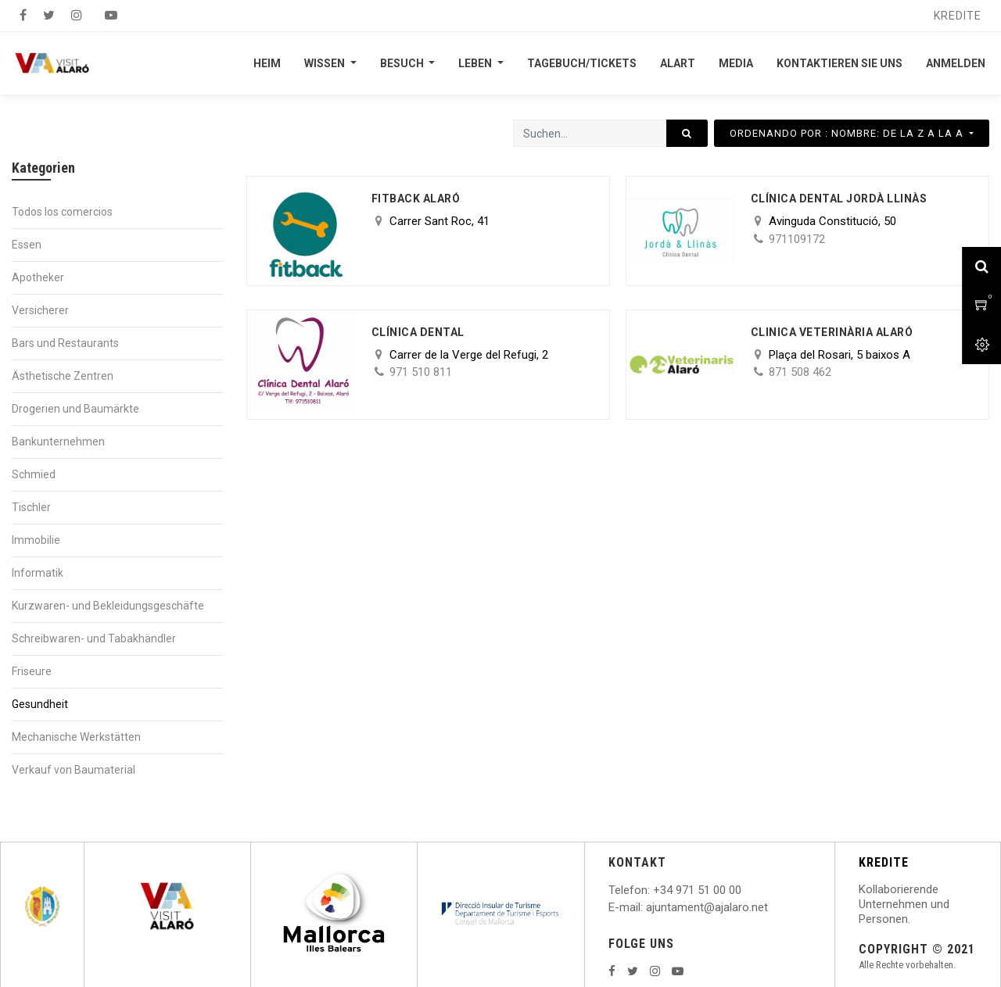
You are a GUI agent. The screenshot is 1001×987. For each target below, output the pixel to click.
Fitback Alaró (416, 198)
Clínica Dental (418, 332)
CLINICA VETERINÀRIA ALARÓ (832, 332)
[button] (851, 133)
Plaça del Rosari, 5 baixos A (839, 355)
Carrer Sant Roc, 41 (439, 221)
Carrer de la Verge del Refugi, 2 (468, 355)
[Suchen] (687, 133)
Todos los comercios (62, 212)
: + (654, 890)
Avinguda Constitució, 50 (832, 221)
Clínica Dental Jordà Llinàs (839, 198)
